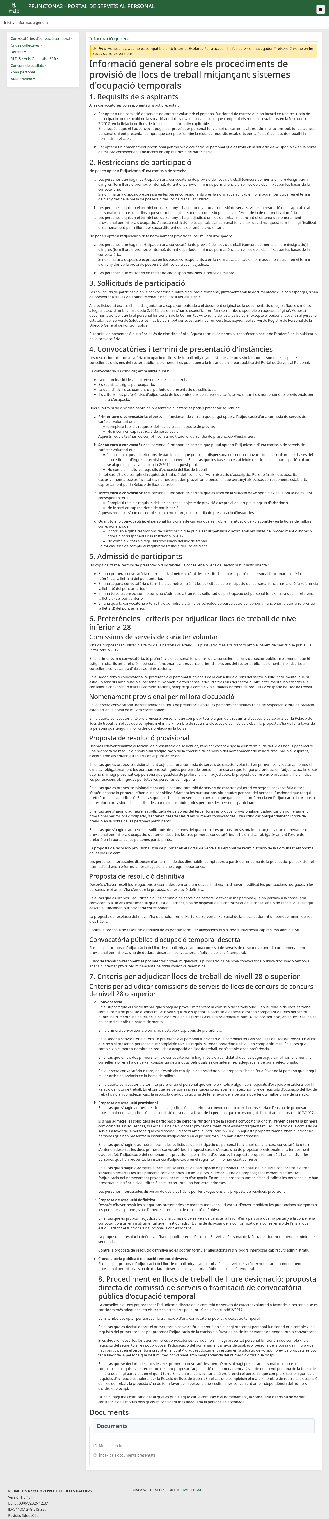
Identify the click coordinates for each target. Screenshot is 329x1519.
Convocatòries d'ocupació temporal (40, 38)
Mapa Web (141, 1490)
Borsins (17, 51)
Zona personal (23, 72)
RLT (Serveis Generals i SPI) (33, 58)
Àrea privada (21, 78)
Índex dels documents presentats (127, 1455)
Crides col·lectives (25, 45)
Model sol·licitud (112, 1445)
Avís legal (192, 1490)
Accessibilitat (167, 1490)
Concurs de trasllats (27, 65)
